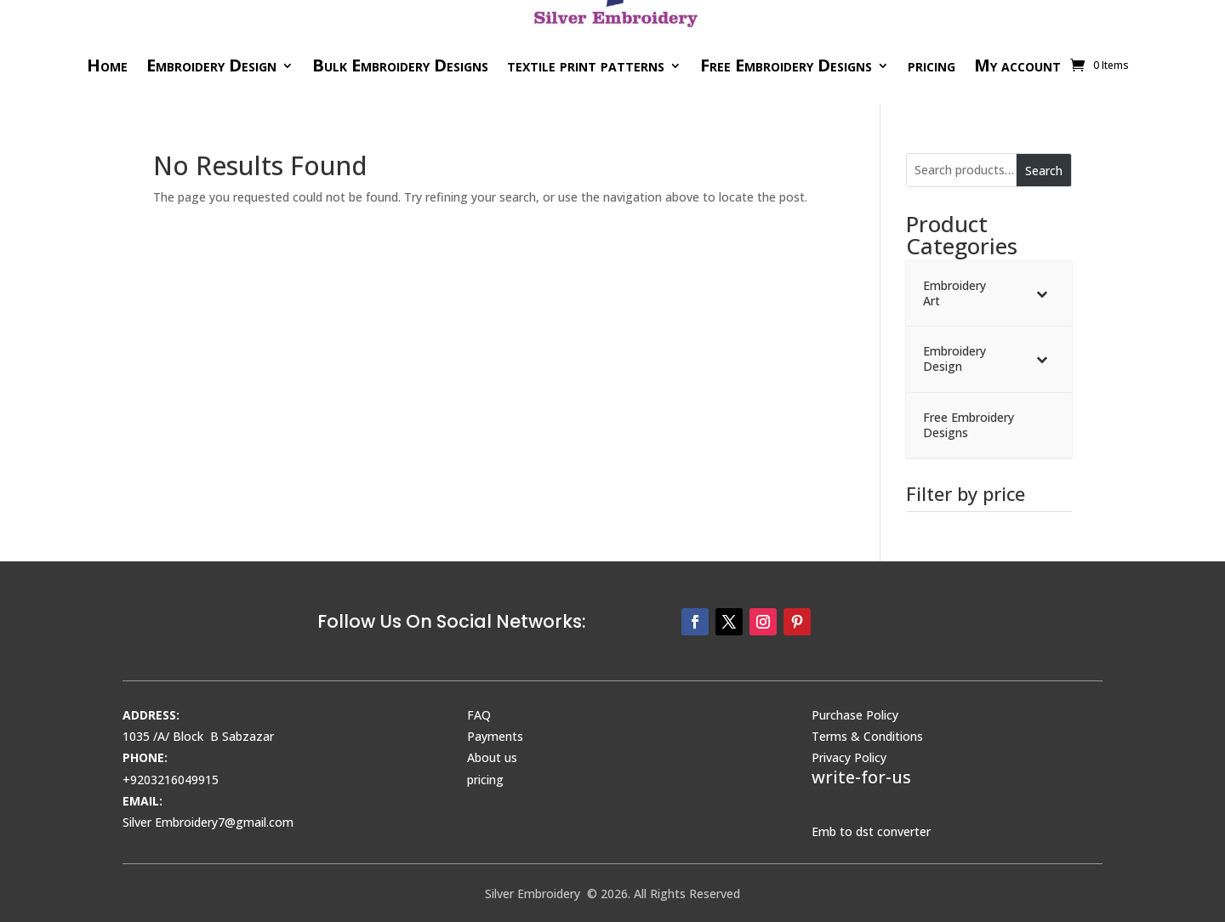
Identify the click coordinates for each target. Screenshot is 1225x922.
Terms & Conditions (867, 736)
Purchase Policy (855, 715)
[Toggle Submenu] (1042, 293)
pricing (931, 65)
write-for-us (861, 776)
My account (1017, 65)
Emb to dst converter (871, 831)
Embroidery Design (211, 65)
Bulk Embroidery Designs (400, 65)
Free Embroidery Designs (786, 65)
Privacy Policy (849, 757)
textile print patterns (585, 65)
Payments (495, 736)
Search (1044, 170)
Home (107, 65)
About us (492, 757)
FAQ (479, 715)
